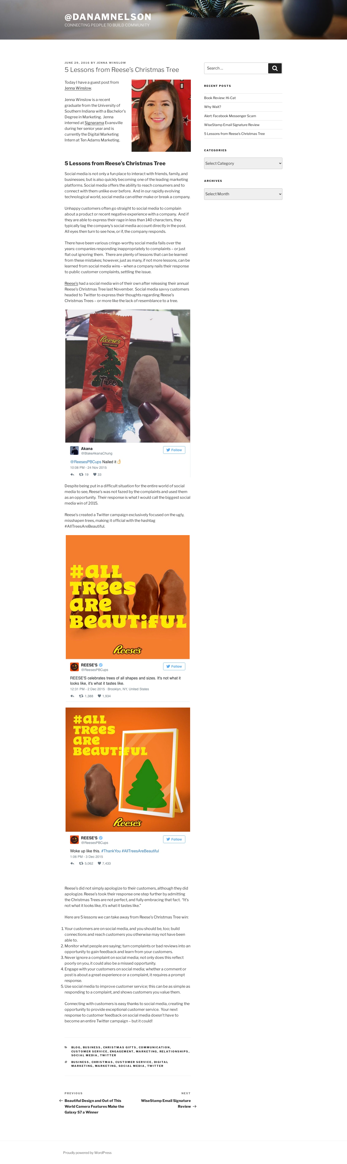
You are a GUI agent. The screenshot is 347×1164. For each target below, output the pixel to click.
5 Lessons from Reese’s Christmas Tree (234, 134)
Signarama (94, 122)
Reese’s (71, 283)
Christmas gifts (120, 1047)
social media (132, 1066)
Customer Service (89, 1051)
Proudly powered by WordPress (87, 1153)
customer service (133, 1062)
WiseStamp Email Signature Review (232, 125)
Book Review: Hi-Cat (220, 98)
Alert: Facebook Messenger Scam (230, 116)
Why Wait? (212, 107)
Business (92, 1047)
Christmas (102, 1062)
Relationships (174, 1051)
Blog (76, 1047)
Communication (154, 1047)
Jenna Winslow (111, 62)
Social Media (84, 1055)
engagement (122, 1051)
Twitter (108, 1055)
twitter (155, 1066)
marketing (105, 1066)
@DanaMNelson (108, 17)
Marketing (146, 1051)
